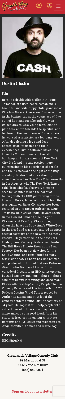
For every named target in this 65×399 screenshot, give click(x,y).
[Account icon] (38, 5)
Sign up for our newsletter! (32, 391)
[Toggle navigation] (58, 6)
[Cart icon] (48, 5)
